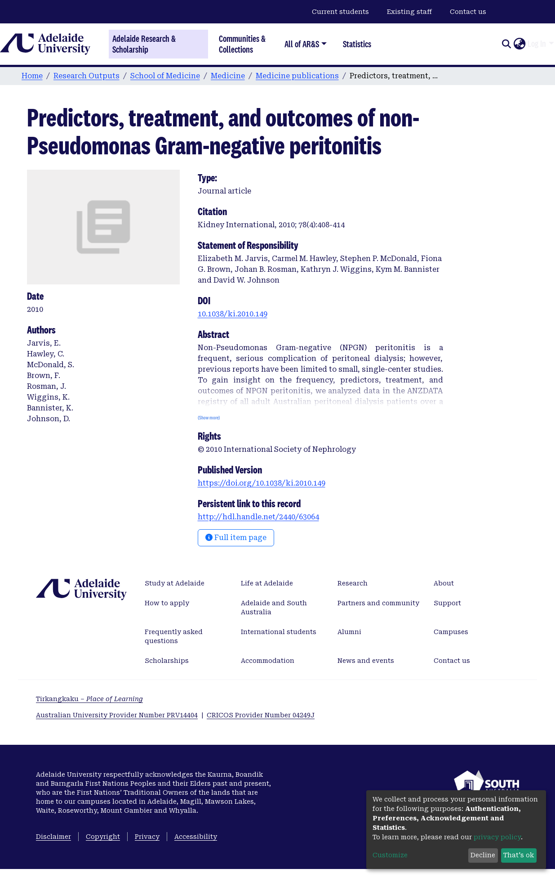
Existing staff (409, 11)
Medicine (228, 76)
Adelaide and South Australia (274, 607)
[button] (519, 44)
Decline (483, 855)
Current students (340, 11)
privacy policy (497, 837)
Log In (537, 43)
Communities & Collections (242, 43)
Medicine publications (297, 76)
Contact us (468, 11)
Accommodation (267, 660)
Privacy (147, 836)
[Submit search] (506, 44)
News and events (365, 660)
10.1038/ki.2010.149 (232, 314)
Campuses (451, 631)
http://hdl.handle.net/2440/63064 (258, 517)
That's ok (518, 855)
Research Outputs (86, 76)
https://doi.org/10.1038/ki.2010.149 (261, 483)
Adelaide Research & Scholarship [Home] (144, 44)
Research (352, 583)
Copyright (103, 836)
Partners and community (378, 603)
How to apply (167, 603)
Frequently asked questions (174, 636)
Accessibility (195, 836)
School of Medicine (165, 76)
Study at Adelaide (174, 583)
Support (447, 603)
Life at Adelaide (267, 583)
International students (278, 631)
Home (32, 76)
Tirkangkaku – (89, 698)
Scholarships (167, 660)
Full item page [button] (235, 537)
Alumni (349, 631)
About (444, 583)
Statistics (357, 44)
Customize (390, 855)
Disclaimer (53, 836)
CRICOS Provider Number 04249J (261, 715)
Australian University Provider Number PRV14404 (117, 715)
